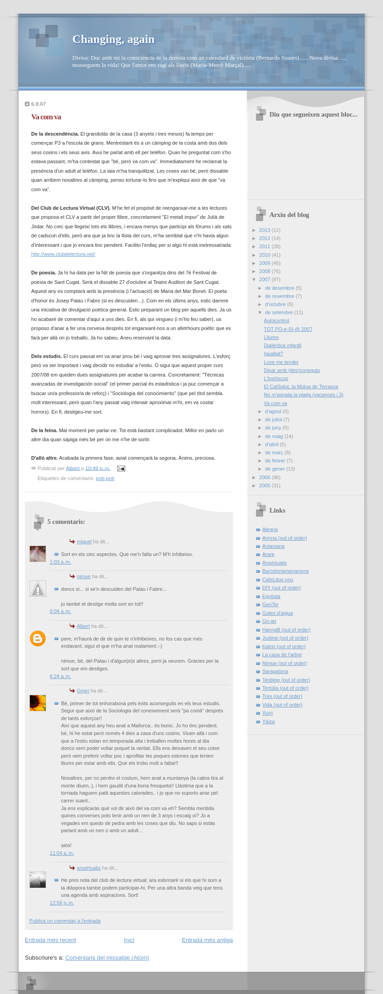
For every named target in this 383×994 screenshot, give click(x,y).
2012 (265, 238)
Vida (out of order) (282, 704)
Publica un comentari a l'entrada (64, 920)
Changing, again (113, 39)
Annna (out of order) (284, 538)
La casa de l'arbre (282, 654)
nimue (83, 576)
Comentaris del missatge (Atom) (107, 957)
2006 (265, 477)
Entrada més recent (50, 940)
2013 (265, 230)
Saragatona (275, 671)
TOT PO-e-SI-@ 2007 (288, 329)
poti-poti (105, 478)
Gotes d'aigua (277, 613)
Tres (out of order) (282, 696)
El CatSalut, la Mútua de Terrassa (301, 386)
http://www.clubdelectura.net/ (63, 254)
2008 (265, 271)
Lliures (271, 337)
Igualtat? (273, 353)
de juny (274, 427)
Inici (129, 940)
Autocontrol (276, 320)
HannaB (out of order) (286, 629)
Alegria (270, 529)
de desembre (280, 288)
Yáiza (268, 721)
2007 (265, 279)
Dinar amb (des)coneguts (292, 370)
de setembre (279, 312)
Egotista (271, 596)
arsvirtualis (89, 868)
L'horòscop (276, 378)
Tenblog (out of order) (286, 680)
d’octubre (276, 304)
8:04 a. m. (60, 611)
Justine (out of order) (285, 638)
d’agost (274, 411)
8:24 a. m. (60, 676)
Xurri (267, 713)
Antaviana (273, 546)
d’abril (272, 444)
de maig (274, 436)
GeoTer (270, 604)
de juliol (274, 419)
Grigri (83, 690)
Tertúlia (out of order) (285, 688)
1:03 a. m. (60, 562)
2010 (265, 255)
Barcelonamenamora (285, 571)
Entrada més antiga (207, 940)
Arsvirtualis (274, 562)
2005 (265, 485)
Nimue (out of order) (284, 663)
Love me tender (281, 362)
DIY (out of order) (281, 587)
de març (274, 452)
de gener (275, 468)
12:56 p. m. (62, 902)
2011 (265, 246)
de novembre (280, 296)
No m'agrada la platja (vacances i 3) (304, 394)
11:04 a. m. (62, 853)
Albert (83, 626)
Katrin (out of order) (284, 646)
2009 (265, 263)
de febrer (275, 460)
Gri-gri (269, 621)
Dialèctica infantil (283, 345)
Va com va (275, 403)
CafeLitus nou (277, 579)
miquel (84, 541)
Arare (268, 554)
